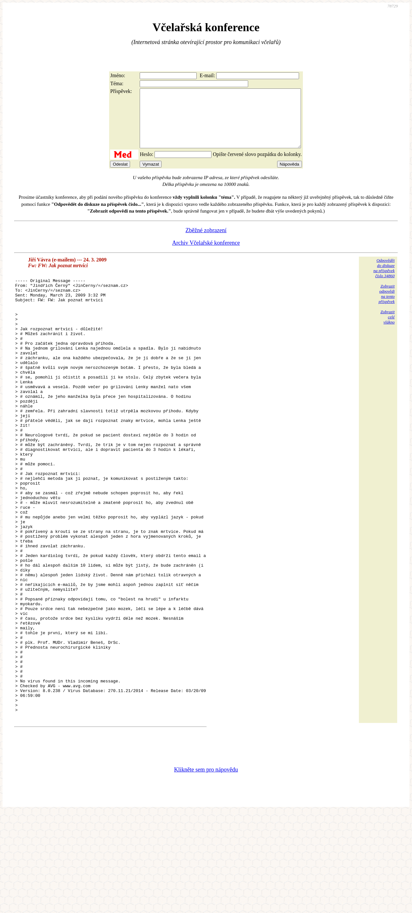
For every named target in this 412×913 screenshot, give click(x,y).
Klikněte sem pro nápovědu (206, 870)
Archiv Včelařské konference (206, 254)
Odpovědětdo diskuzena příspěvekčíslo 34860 (384, 279)
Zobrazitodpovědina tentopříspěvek (387, 305)
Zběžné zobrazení (205, 242)
